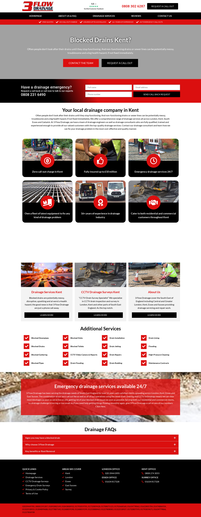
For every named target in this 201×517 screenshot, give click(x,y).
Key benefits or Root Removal (40, 451)
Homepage (35, 15)
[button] (100, 438)
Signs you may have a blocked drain (42, 437)
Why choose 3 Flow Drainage (39, 444)
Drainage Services (104, 15)
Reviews (136, 15)
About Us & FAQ (67, 15)
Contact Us (165, 15)
